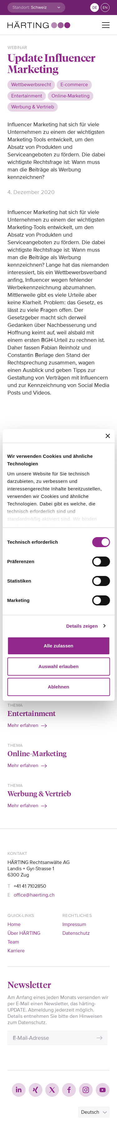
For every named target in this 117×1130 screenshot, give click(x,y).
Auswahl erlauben (58, 666)
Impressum (74, 924)
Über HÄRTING (23, 933)
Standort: (21, 7)
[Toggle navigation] (105, 25)
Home (14, 924)
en (105, 7)
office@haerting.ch (34, 895)
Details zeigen (82, 626)
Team (13, 942)
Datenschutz (76, 933)
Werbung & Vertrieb (39, 793)
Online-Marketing (36, 753)
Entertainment (31, 713)
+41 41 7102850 (30, 886)
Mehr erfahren (22, 725)
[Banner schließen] (107, 436)
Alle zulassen (58, 645)
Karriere (16, 951)
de (94, 7)
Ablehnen (58, 686)
